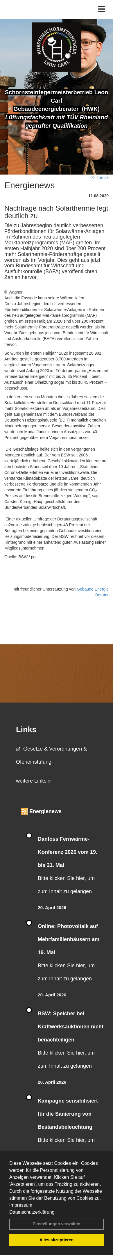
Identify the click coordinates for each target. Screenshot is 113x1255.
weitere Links (33, 781)
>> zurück (100, 177)
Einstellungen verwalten (56, 1224)
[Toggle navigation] (102, 9)
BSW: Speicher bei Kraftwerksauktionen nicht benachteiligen (70, 1027)
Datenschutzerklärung (32, 1212)
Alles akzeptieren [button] (57, 1240)
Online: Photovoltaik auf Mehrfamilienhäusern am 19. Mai (68, 939)
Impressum (20, 1205)
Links (26, 729)
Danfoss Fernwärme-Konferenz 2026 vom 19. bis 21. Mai (67, 852)
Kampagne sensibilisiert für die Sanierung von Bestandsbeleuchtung (68, 1114)
